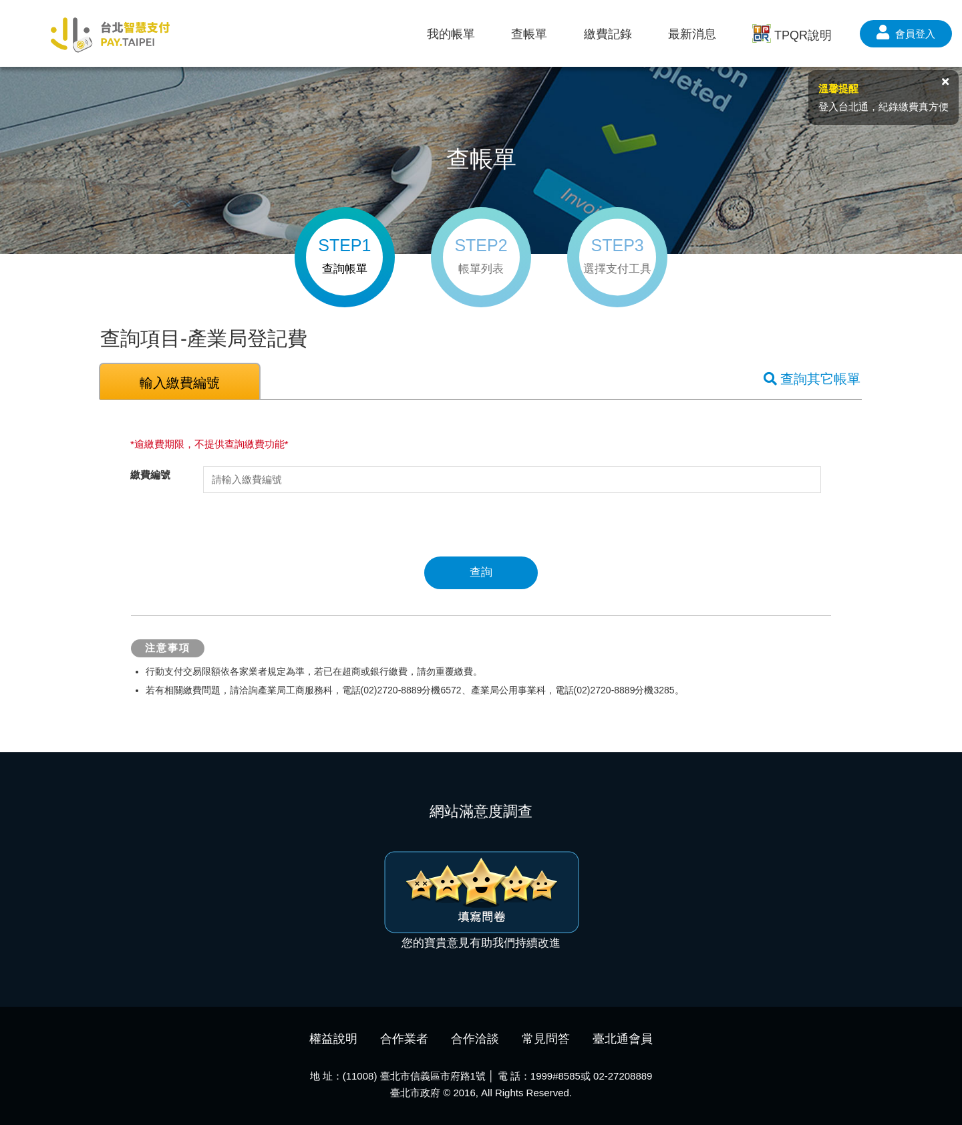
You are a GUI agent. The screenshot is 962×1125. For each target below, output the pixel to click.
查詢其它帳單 (812, 378)
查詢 (481, 572)
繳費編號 (150, 474)
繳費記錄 (608, 34)
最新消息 (692, 34)
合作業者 (404, 1039)
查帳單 (529, 34)
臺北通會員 (623, 1039)
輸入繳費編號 (180, 382)
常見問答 (546, 1039)
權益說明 (333, 1039)
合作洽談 (475, 1039)
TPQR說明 (792, 35)
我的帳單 (451, 34)
